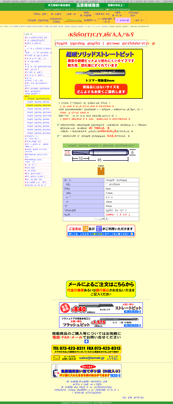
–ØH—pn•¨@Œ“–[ (34, 75)
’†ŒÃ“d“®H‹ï (102, 14)
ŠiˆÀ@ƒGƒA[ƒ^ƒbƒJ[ (35, 176)
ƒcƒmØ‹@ (29, 168)
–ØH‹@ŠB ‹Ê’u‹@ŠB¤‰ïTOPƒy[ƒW (86, 381)
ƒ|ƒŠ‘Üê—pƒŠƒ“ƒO (33, 43)
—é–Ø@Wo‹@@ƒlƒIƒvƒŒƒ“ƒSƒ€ (38, 65)
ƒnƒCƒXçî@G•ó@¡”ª (35, 185)
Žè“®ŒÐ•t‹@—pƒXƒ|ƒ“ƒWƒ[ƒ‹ (33, 161)
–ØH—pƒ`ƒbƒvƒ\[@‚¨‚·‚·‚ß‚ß (34, 79)
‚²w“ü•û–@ (123, 20)
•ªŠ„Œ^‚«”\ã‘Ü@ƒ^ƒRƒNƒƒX (38, 52)
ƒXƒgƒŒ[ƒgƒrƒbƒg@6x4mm (38, 119)
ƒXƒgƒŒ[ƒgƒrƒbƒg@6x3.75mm (39, 116)
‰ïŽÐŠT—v (90, 20)
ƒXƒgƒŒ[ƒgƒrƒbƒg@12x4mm (38, 133)
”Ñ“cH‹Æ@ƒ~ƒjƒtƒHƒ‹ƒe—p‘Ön (36, 84)
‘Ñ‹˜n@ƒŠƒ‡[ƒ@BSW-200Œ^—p (37, 145)
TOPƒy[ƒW (40, 14)
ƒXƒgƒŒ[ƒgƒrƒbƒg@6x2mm (38, 102)
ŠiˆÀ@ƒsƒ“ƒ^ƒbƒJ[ (33, 173)
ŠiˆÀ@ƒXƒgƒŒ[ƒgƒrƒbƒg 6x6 (37, 88)
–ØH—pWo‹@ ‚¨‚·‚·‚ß (35, 58)
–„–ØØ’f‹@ (30, 171)
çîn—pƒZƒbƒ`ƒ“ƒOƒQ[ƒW (36, 37)
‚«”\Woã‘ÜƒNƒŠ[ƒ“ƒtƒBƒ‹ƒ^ (38, 47)
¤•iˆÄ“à (75, 384)
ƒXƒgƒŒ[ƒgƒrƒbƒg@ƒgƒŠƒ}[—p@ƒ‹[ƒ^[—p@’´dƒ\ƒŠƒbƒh (86, 26)
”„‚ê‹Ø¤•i (71, 14)
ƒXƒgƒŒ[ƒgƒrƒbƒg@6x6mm (38, 126)
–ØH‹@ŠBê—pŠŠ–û (35, 182)
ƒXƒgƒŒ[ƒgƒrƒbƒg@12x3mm (38, 130)
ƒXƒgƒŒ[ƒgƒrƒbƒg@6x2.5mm (39, 105)
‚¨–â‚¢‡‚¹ (138, 20)
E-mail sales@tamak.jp (119, 9)
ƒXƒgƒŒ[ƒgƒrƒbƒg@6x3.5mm (39, 112)
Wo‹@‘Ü (55, 14)
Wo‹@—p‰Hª (33, 61)
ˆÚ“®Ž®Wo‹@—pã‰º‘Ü (36, 55)
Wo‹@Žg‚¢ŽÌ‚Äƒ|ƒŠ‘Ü (35, 40)
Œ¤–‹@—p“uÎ (32, 69)
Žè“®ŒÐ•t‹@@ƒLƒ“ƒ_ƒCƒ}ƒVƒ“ (36, 156)
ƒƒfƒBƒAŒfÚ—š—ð (104, 390)
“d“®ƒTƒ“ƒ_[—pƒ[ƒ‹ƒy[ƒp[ (32, 137)
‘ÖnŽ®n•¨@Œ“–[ (33, 72)
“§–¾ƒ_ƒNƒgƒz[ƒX (33, 141)
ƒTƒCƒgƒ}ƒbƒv (94, 393)
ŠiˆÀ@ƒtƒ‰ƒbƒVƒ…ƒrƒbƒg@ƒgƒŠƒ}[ (33, 92)
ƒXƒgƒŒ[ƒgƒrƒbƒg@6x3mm (38, 109)
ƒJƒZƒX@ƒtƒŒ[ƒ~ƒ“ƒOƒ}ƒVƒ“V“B (36, 150)
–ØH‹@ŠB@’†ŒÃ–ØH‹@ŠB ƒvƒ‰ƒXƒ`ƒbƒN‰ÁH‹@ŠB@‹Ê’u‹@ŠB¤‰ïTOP (37, 26)
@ (2, 1)
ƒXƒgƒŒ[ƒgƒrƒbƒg (38, 20)
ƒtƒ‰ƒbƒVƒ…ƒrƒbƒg (65, 390)
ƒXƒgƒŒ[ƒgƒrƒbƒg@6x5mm (38, 123)
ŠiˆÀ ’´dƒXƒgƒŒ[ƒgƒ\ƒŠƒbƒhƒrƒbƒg (37, 97)
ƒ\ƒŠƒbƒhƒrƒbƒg (73, 20)
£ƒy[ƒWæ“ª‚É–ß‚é (132, 397)
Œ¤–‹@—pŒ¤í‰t (33, 179)
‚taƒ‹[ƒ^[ (30, 165)
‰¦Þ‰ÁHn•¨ (84, 387)
